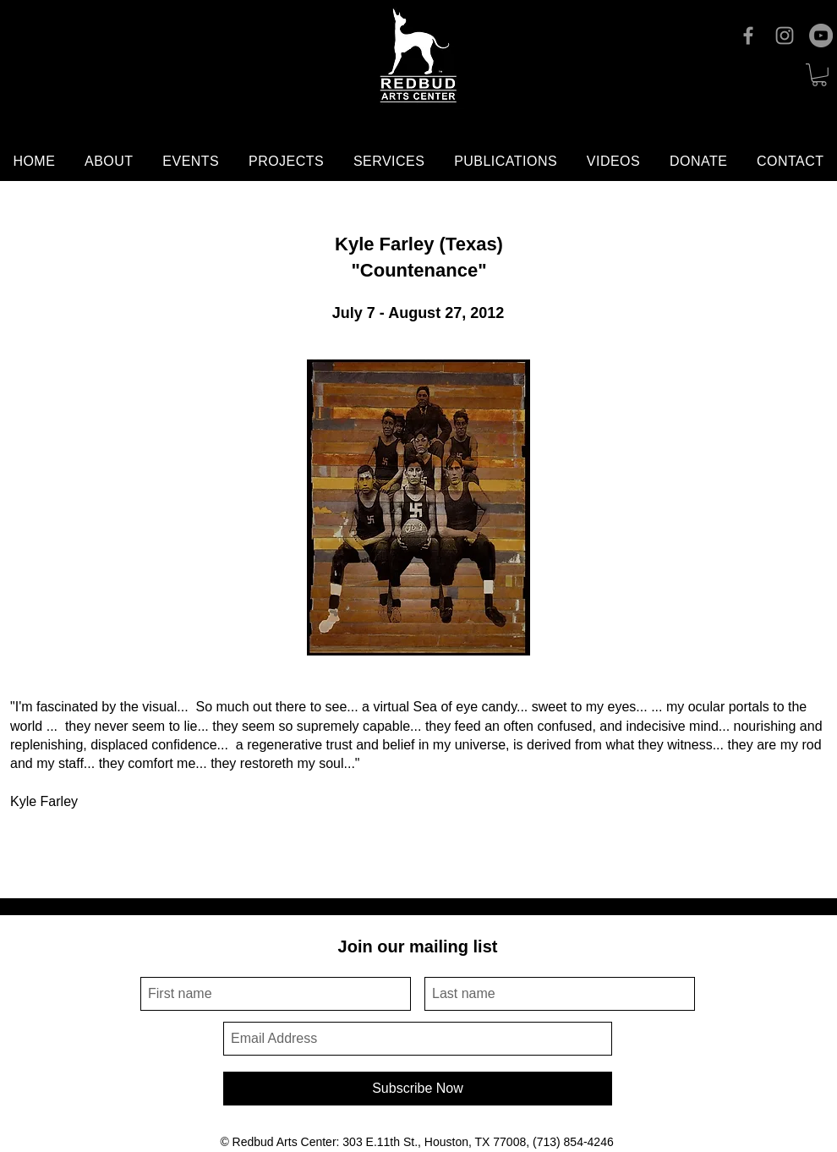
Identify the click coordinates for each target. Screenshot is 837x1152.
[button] (819, 74)
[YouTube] (821, 35)
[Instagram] (784, 35)
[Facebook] (748, 35)
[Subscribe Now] (417, 1088)
